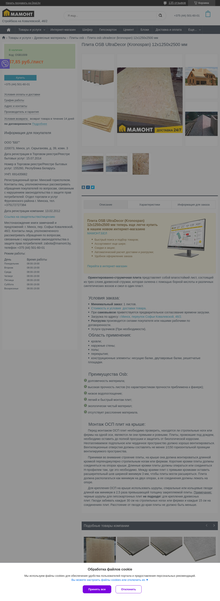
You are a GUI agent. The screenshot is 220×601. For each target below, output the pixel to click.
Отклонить (128, 589)
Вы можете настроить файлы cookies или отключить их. (108, 579)
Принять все (97, 589)
